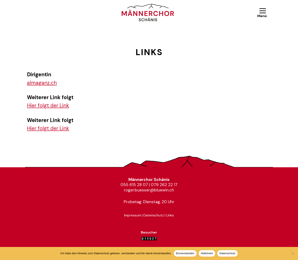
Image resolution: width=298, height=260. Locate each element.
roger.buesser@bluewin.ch (149, 190)
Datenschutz (153, 215)
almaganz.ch (42, 82)
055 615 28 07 (134, 184)
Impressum (132, 215)
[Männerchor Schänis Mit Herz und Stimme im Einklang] (149, 13)
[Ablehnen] (293, 253)
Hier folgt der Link (48, 105)
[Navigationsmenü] (262, 13)
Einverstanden (185, 253)
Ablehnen (207, 253)
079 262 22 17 (164, 184)
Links (170, 215)
